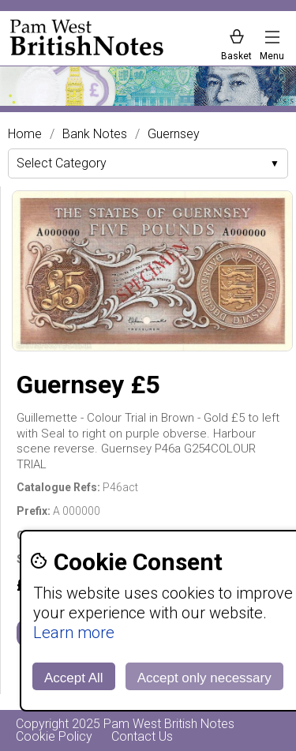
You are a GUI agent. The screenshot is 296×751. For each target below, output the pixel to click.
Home (25, 134)
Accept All (73, 677)
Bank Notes (94, 134)
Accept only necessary (204, 677)
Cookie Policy (54, 736)
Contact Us (142, 736)
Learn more (73, 632)
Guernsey (174, 134)
